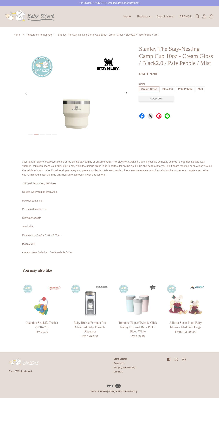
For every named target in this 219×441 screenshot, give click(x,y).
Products (144, 16)
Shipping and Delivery (124, 367)
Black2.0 (167, 89)
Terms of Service (98, 391)
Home (127, 16)
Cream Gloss (149, 89)
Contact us (119, 363)
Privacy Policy (115, 391)
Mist (200, 89)
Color (142, 83)
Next (125, 93)
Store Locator (165, 16)
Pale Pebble (185, 89)
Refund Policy (130, 391)
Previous (27, 93)
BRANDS (185, 16)
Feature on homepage (39, 34)
